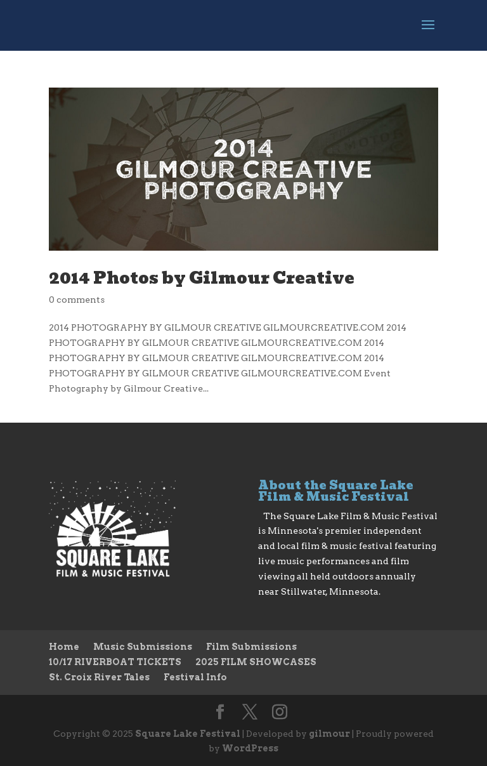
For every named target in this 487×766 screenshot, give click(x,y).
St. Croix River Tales (99, 677)
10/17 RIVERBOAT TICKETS (115, 662)
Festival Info (195, 677)
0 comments (77, 299)
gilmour (329, 734)
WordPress (250, 748)
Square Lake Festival (187, 734)
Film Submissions (251, 647)
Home (64, 647)
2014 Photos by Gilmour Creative (201, 278)
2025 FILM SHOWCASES (255, 662)
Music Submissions (142, 647)
